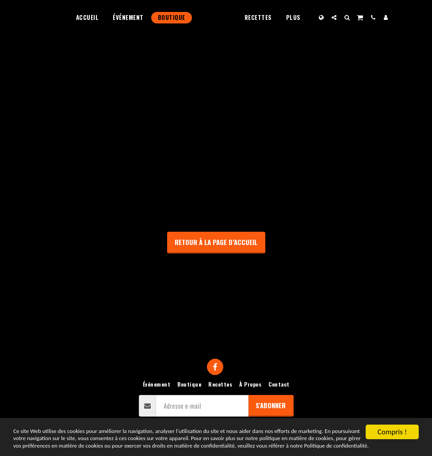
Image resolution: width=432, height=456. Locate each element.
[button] (351, 17)
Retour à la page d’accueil (216, 242)
